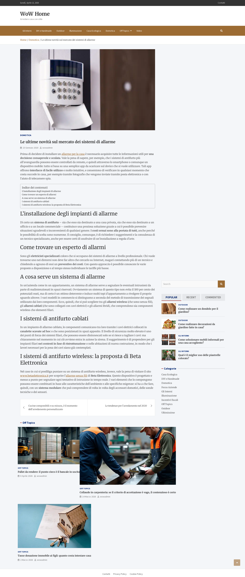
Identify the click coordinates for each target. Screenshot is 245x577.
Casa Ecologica (94, 30)
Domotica (110, 30)
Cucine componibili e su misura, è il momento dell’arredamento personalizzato (52, 407)
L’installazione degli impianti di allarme (41, 191)
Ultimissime (168, 412)
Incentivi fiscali (169, 400)
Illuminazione (75, 30)
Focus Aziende (169, 387)
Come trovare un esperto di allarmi (39, 194)
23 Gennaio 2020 (30, 147)
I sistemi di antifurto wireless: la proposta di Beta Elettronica (51, 205)
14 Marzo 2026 (89, 496)
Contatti (221, 2)
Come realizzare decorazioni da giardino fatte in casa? (196, 326)
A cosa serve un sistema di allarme (39, 198)
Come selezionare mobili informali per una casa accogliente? (201, 341)
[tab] (171, 297)
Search (221, 284)
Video (139, 30)
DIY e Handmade (44, 30)
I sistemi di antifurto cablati (35, 201)
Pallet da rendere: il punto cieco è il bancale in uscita (49, 471)
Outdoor (60, 30)
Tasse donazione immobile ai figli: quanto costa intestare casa (54, 555)
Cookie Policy (136, 574)
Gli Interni (27, 30)
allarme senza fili (76, 375)
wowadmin (47, 147)
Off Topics (124, 30)
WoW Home (35, 14)
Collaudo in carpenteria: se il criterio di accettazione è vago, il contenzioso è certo (128, 492)
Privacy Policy (120, 574)
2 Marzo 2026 (26, 559)
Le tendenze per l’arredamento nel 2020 (126, 405)
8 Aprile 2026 (26, 475)
